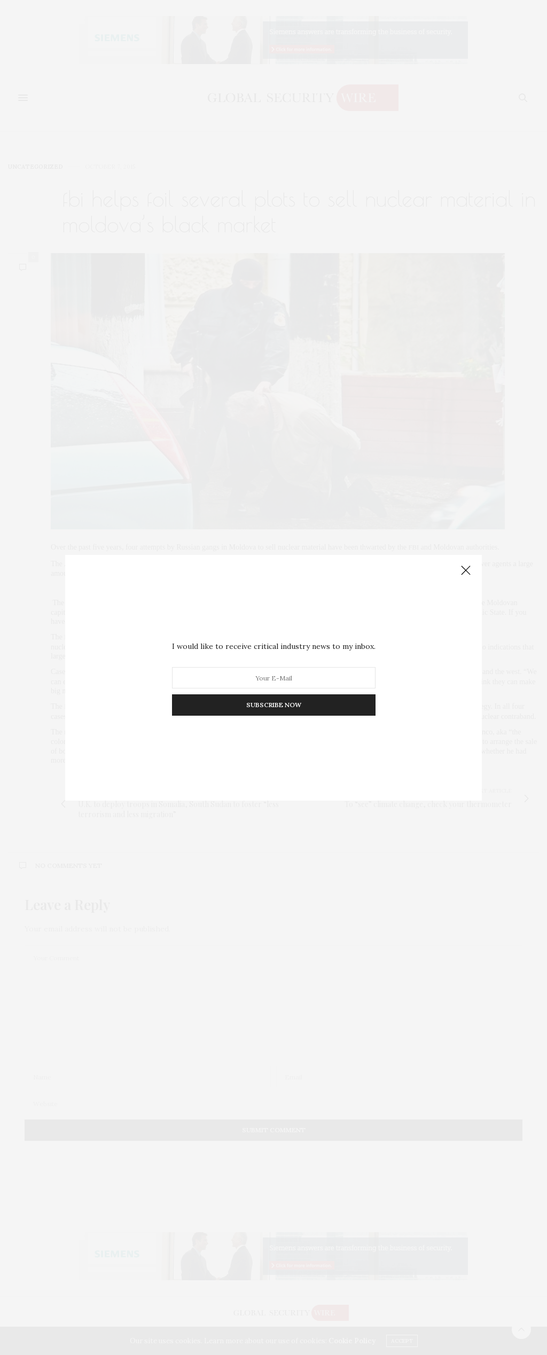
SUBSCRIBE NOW (273, 705)
